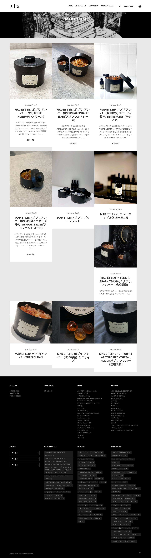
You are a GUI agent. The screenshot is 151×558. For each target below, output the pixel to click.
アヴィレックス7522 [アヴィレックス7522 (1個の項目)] (85, 488)
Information (81, 410)
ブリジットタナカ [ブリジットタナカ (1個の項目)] (118, 515)
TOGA (79, 438)
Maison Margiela (82, 423)
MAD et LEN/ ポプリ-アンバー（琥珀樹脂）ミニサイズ (73, 357)
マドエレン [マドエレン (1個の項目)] (83, 505)
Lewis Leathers (82, 418)
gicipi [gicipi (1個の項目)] (82, 455)
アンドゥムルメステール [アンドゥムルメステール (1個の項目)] (120, 501)
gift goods (114, 403)
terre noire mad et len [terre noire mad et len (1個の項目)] (88, 485)
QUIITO (113, 418)
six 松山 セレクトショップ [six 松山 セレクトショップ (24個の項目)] (88, 482)
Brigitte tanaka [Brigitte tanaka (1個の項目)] (119, 455)
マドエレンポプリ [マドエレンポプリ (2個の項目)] (96, 505)
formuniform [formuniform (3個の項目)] (118, 459)
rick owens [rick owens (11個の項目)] (84, 469)
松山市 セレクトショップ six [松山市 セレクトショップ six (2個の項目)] (54, 498)
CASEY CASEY (116, 396)
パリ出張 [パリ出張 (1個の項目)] (48, 495)
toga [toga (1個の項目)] (136, 495)
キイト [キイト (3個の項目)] (134, 501)
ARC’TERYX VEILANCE (85, 391)
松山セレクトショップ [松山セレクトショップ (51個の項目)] (120, 541)
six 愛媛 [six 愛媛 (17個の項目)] (99, 478)
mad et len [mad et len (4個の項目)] (117, 475)
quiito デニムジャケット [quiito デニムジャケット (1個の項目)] (121, 488)
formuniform (115, 398)
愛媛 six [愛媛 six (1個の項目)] (97, 515)
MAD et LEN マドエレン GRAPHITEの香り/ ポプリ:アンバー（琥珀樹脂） (116, 281)
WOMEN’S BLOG (15, 396)
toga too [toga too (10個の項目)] (130, 498)
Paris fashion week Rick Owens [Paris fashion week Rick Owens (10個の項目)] (58, 482)
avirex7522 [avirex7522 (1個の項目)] (84, 452)
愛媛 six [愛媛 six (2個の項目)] (58, 495)
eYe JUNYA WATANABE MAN (87, 403)
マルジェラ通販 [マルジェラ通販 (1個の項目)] (117, 528)
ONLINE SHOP (129, 6)
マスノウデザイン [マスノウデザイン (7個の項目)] (133, 515)
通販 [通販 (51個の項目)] (133, 541)
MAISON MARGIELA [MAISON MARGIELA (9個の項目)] (119, 482)
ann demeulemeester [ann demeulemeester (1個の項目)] (121, 452)
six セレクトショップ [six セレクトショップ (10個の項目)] (64, 485)
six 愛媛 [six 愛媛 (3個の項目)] (136, 488)
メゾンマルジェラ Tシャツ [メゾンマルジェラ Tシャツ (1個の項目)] (121, 531)
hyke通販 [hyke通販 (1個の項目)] (132, 472)
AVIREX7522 (81, 393)
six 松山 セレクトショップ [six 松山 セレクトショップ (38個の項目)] (121, 495)
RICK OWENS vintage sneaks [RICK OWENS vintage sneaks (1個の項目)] (90, 472)
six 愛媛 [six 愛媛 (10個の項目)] (49, 488)
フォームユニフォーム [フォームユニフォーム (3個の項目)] (119, 511)
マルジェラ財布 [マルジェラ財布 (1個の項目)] (99, 508)
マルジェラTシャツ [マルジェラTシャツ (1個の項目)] (85, 508)
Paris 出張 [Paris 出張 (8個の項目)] (49, 485)
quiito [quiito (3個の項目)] (132, 485)
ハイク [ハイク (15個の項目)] (127, 508)
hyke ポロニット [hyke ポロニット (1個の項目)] (118, 472)
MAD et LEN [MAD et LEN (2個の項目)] (100, 455)
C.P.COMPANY (82, 396)
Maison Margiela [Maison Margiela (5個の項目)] (86, 459)
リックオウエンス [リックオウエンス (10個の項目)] (85, 515)
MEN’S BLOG (14, 393)
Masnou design (82, 425)
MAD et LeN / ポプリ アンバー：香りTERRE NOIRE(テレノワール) (31, 113)
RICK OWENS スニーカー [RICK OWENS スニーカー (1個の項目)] (87, 475)
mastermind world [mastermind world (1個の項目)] (87, 465)
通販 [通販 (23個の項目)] (81, 521)
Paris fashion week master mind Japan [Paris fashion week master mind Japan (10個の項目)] (57, 477)
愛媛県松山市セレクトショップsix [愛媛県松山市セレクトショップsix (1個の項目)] (89, 518)
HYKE (79, 408)
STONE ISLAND (82, 433)
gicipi (79, 406)
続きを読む (31, 140)
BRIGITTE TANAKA (117, 393)
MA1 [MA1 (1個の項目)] (89, 455)
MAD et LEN (81, 420)
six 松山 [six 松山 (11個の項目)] (59, 488)
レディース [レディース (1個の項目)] (135, 534)
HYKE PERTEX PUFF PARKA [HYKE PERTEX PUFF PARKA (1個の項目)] (122, 465)
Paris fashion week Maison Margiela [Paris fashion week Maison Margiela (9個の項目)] (55, 454)
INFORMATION (15, 391)
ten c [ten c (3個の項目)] (103, 482)
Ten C (79, 435)
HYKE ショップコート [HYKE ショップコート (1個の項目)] (119, 469)
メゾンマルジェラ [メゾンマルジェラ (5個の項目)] (85, 511)
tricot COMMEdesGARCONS (120, 430)
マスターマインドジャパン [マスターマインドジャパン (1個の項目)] (87, 498)
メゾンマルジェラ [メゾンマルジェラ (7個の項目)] (132, 528)
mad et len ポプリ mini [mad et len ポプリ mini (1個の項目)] (121, 478)
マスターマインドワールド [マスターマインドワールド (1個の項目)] (87, 501)
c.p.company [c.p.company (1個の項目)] (96, 452)
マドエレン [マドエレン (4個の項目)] (116, 518)
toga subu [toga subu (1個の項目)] (117, 498)
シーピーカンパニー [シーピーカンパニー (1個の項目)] (85, 492)
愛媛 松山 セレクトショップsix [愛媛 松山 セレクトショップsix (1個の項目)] (123, 538)
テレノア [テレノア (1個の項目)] (82, 495)
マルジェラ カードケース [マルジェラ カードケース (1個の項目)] (121, 524)
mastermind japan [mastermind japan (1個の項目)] (86, 462)
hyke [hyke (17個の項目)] (115, 462)
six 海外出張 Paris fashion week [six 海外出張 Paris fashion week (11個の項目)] (57, 492)
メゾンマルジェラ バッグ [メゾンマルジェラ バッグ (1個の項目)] (120, 534)
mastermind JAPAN (83, 428)
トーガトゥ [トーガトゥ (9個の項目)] (125, 505)
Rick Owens (81, 430)
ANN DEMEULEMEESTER (120, 391)
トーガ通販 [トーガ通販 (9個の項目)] (116, 508)
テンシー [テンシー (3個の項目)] (92, 495)
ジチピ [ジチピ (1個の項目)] (98, 492)
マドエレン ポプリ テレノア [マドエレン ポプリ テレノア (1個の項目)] (122, 521)
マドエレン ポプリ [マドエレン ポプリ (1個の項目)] (130, 518)
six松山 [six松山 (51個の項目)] (116, 492)
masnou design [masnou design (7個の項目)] (119, 485)
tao (112, 423)
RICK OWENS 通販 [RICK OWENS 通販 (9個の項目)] (85, 478)
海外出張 (47, 391)
